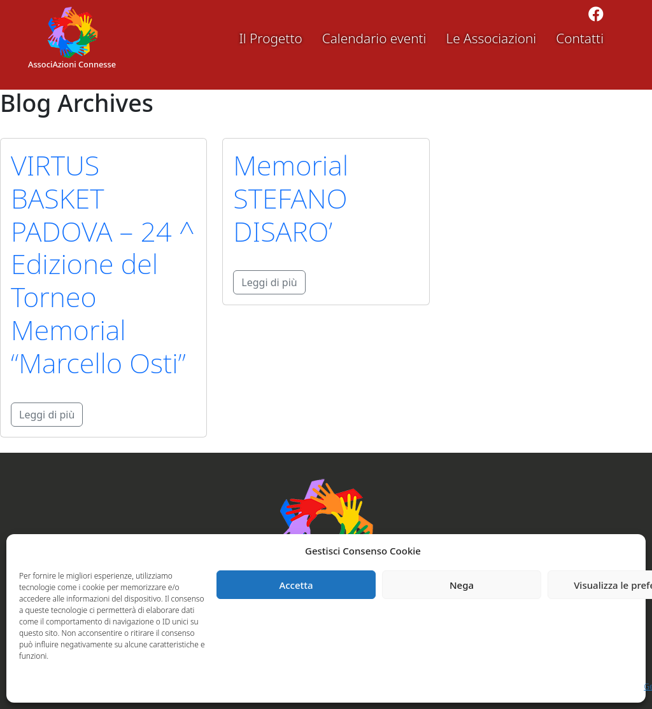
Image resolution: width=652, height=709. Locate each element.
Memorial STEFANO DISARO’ (290, 198)
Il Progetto (270, 38)
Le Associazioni (491, 38)
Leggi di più (46, 415)
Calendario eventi (374, 38)
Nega (462, 585)
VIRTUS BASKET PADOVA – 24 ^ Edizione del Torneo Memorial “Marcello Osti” (103, 264)
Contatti (580, 38)
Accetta (296, 585)
